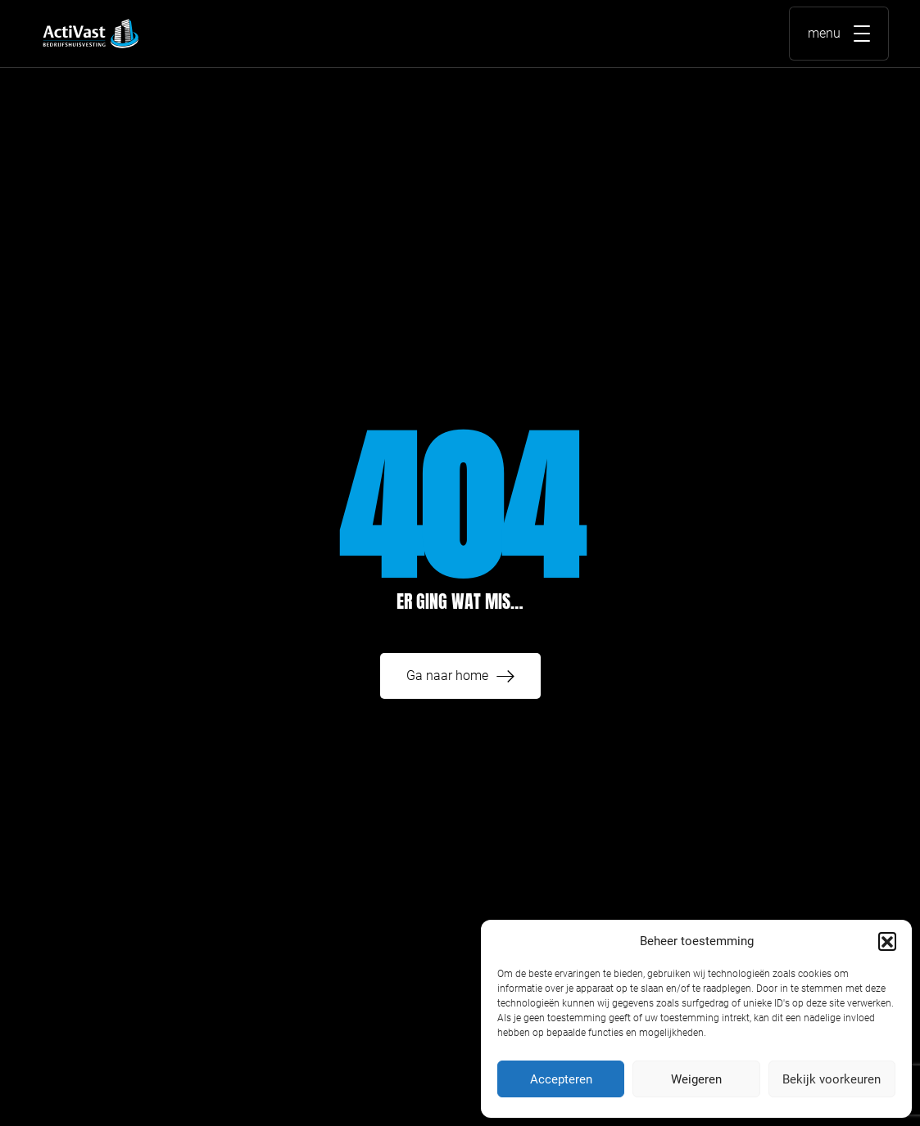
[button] (887, 941)
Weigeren (696, 1079)
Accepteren (561, 1079)
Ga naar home (447, 675)
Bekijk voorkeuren (831, 1079)
